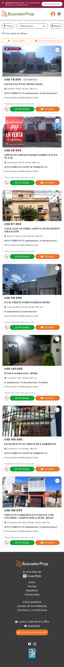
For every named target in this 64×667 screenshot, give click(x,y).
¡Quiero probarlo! (52, 4)
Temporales (32, 594)
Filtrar (8, 25)
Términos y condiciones (32, 610)
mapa (56, 25)
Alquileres (32, 590)
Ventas (32, 586)
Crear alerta (16, 40)
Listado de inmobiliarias (32, 606)
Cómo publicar (32, 602)
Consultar (47, 109)
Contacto (34, 625)
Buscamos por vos (47, 40)
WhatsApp (22, 109)
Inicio (32, 582)
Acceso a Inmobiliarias (32, 632)
